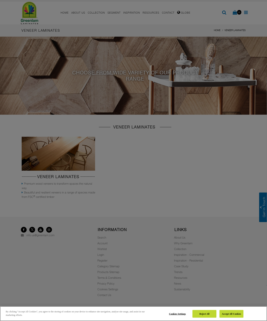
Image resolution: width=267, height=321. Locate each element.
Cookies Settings (177, 313)
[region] (133, 313)
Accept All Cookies (231, 313)
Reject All (204, 313)
